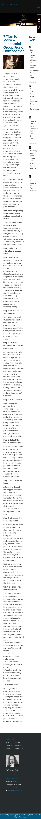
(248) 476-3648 (14, 778)
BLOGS (10, 746)
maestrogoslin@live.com (16, 781)
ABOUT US (11, 744)
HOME (10, 742)
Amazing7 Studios (15, 815)
